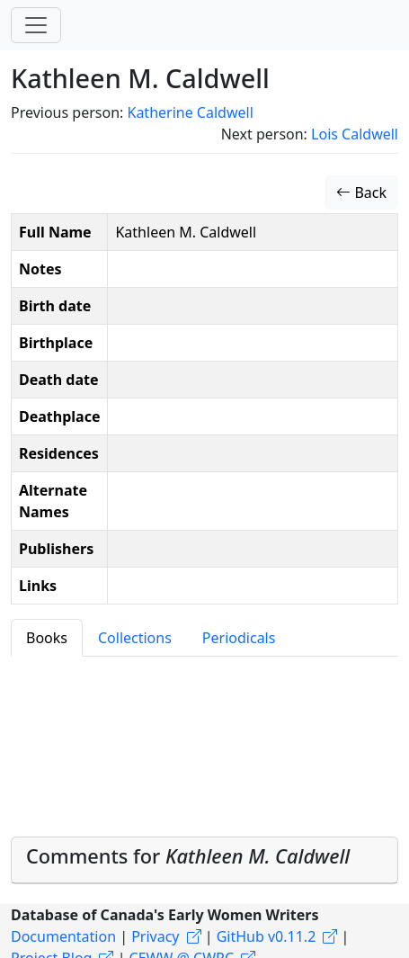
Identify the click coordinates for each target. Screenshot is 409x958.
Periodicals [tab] (239, 638)
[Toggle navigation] (36, 25)
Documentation (63, 936)
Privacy (155, 936)
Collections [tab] (135, 638)
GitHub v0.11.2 (266, 936)
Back (361, 192)
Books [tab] (46, 638)
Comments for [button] (188, 856)
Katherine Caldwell (190, 112)
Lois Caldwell (354, 134)
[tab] (204, 860)
